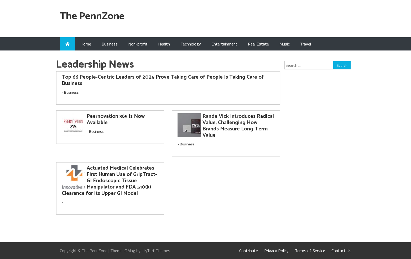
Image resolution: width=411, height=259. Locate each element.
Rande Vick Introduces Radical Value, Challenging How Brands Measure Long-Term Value (238, 126)
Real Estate (258, 44)
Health (164, 44)
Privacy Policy (276, 250)
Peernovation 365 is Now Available (116, 119)
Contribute (248, 250)
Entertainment (224, 44)
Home (85, 44)
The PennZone (92, 16)
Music (284, 44)
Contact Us (341, 250)
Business (110, 44)
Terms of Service (310, 250)
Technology (190, 44)
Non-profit (138, 44)
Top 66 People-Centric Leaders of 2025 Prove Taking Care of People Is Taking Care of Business (163, 80)
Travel (305, 44)
